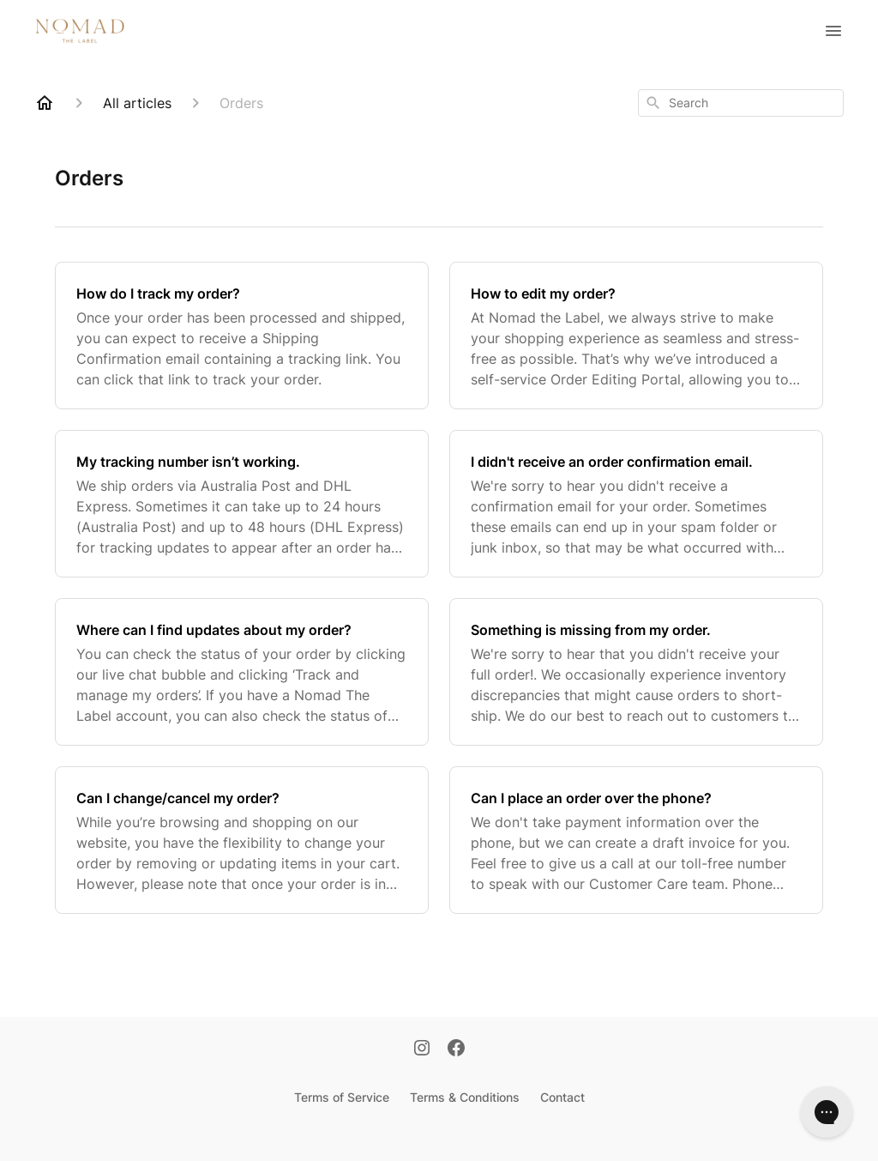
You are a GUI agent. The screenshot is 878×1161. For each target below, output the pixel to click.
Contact (562, 1097)
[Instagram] (422, 1049)
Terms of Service (341, 1097)
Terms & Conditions (465, 1097)
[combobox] (741, 103)
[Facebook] (456, 1049)
